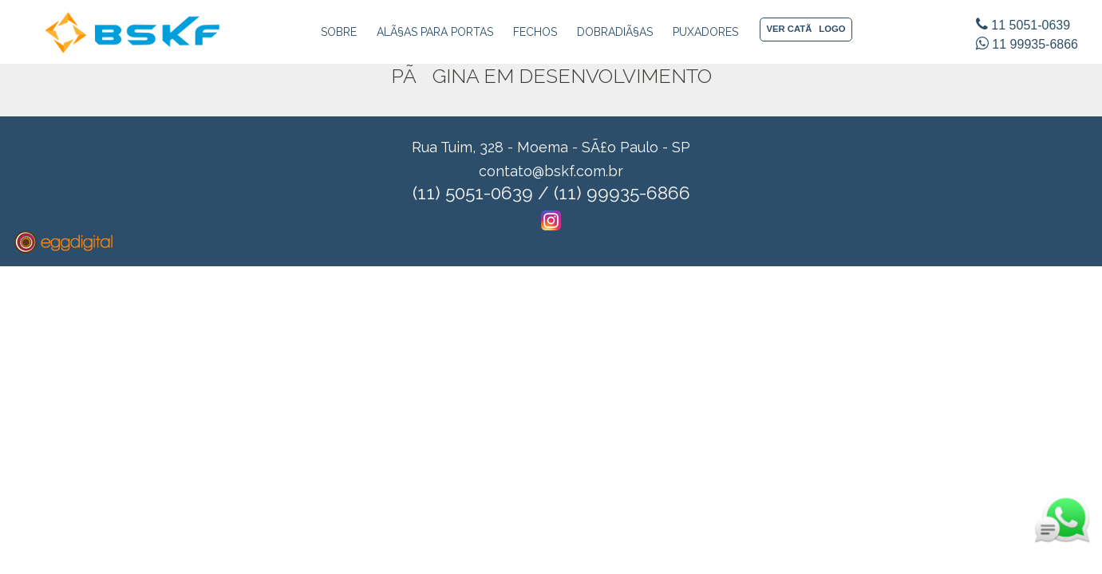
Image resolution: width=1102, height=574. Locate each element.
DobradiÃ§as (615, 32)
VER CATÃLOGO (806, 28)
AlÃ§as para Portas (435, 32)
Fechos (535, 32)
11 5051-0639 (1023, 25)
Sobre (339, 32)
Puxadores (705, 32)
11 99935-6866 (1027, 44)
